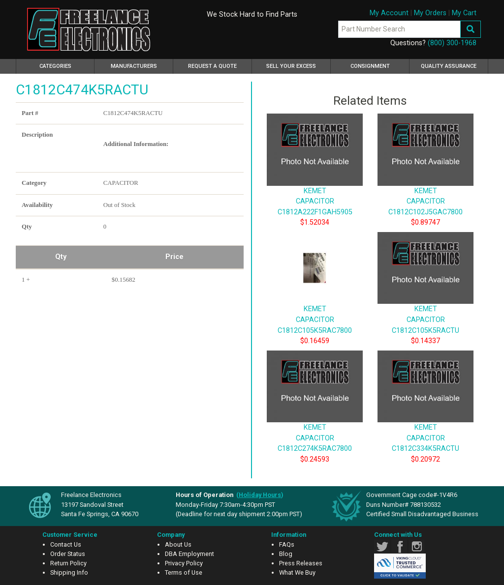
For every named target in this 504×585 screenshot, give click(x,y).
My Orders (430, 13)
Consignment (370, 66)
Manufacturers (134, 66)
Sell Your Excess (291, 66)
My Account (389, 13)
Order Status (67, 553)
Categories (67, 64)
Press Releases (300, 563)
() (260, 494)
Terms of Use (183, 572)
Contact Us (65, 544)
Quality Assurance (448, 66)
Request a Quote (212, 66)
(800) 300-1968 (452, 43)
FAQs (286, 544)
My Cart (464, 13)
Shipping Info (69, 572)
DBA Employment (189, 553)
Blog (285, 553)
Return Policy (68, 563)
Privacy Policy (184, 563)
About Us (178, 544)
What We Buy (297, 572)
